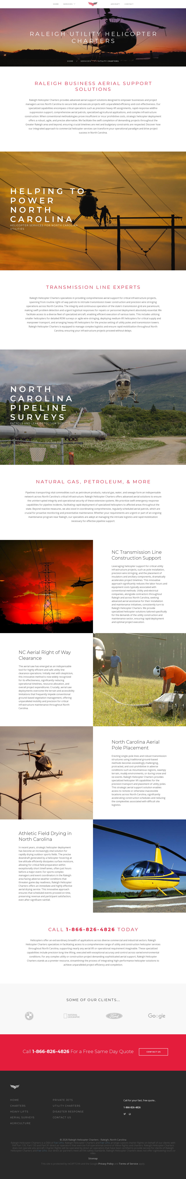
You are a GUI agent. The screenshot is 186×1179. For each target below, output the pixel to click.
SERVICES (68, 4)
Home (70, 61)
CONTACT (129, 4)
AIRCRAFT (115, 4)
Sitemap (93, 1158)
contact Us (153, 1052)
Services (86, 61)
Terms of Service (128, 1163)
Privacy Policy (106, 1163)
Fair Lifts (59, 1142)
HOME (56, 4)
